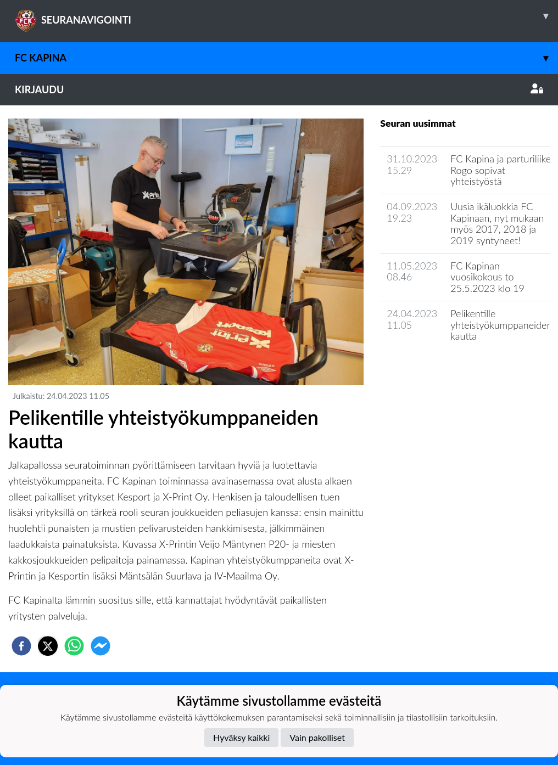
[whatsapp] (74, 646)
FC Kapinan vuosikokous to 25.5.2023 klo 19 (487, 277)
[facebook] (21, 646)
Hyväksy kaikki (241, 737)
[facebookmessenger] (100, 646)
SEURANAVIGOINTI (286, 16)
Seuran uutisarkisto (429, 367)
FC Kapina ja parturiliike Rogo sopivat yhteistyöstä (500, 170)
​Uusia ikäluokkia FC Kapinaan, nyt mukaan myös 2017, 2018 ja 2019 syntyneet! (497, 223)
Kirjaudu (279, 89)
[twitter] (48, 646)
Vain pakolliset (317, 737)
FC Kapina (286, 58)
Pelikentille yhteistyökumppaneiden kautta (501, 324)
